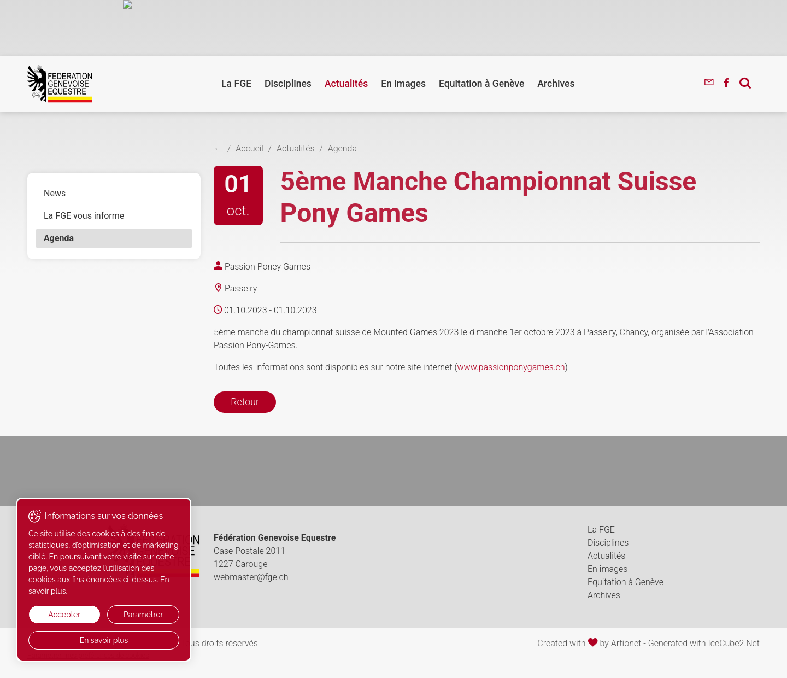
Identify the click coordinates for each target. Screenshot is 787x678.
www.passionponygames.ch (511, 367)
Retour (245, 401)
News (55, 193)
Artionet (626, 643)
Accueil (249, 148)
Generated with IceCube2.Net (704, 643)
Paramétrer (143, 614)
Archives (555, 83)
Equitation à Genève (481, 83)
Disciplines (288, 83)
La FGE (236, 83)
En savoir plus (104, 640)
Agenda (59, 238)
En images (403, 83)
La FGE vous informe (84, 216)
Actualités (346, 83)
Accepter (64, 614)
